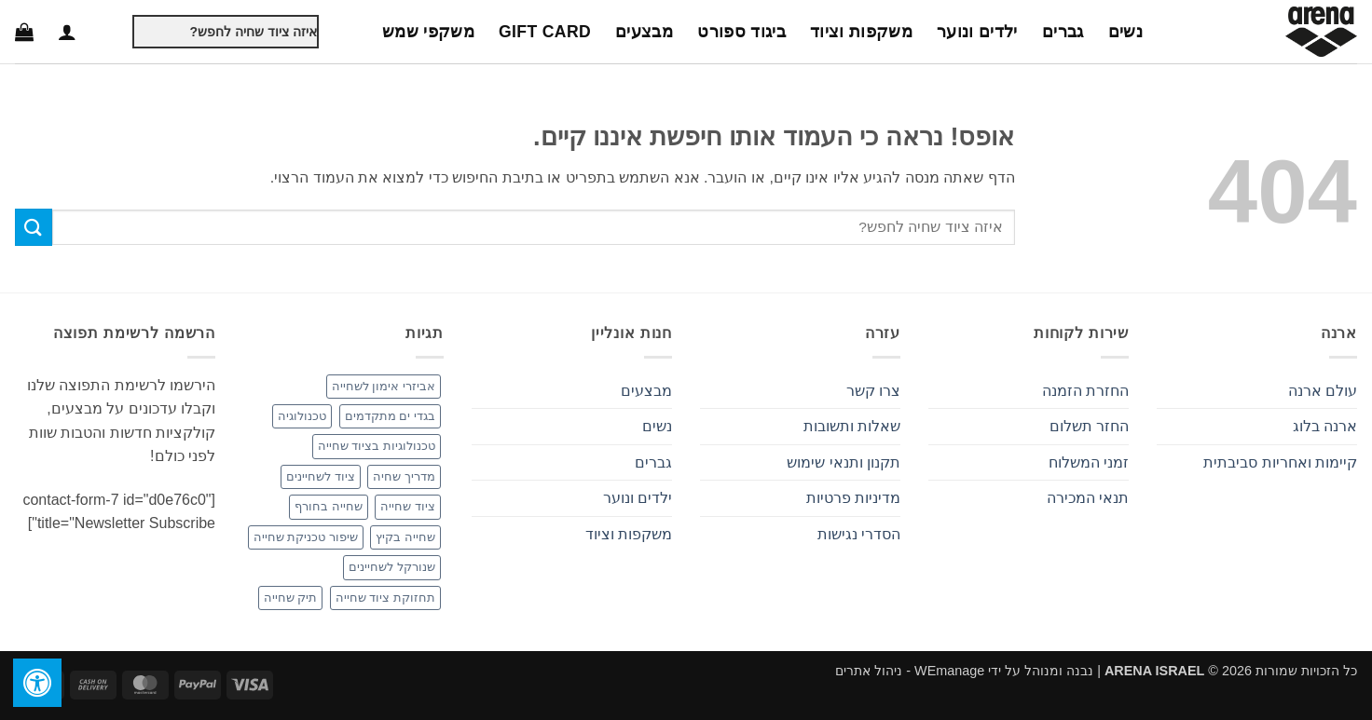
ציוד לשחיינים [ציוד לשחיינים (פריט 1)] (320, 476)
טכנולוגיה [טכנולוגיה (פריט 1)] (302, 416)
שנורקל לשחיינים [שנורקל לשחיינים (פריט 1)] (392, 567)
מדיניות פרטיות (853, 498)
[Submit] (117, 32)
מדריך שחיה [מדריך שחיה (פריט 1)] (404, 476)
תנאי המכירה (1088, 498)
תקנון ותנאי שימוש (843, 462)
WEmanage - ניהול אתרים (909, 670)
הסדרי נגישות (858, 534)
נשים (1125, 31)
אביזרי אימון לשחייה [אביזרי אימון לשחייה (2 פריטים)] (383, 386)
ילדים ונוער (977, 31)
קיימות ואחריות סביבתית (1280, 462)
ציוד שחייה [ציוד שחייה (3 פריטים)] (407, 506)
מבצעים (644, 31)
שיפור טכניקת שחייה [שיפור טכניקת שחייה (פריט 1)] (306, 537)
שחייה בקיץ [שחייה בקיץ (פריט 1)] (405, 537)
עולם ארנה (1322, 391)
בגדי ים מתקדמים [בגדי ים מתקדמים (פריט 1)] (390, 416)
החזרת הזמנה (1085, 391)
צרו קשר (873, 391)
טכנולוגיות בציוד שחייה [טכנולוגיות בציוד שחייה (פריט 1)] (376, 446)
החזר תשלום (1089, 426)
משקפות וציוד (861, 31)
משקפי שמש (428, 31)
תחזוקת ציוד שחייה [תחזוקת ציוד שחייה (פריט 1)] (385, 598)
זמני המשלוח (1089, 462)
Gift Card (545, 31)
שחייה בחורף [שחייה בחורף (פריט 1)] (329, 506)
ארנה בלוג (1325, 426)
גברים (1063, 31)
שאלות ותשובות (851, 426)
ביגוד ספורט (741, 31)
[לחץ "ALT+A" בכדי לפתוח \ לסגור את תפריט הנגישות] (37, 683)
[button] (67, 31)
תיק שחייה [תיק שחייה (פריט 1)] (291, 598)
